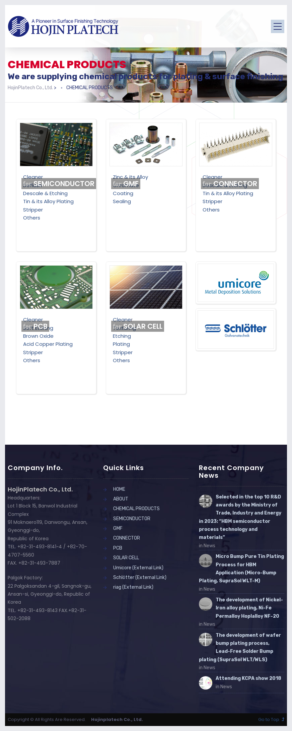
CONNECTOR (230, 183)
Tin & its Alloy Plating (48, 201)
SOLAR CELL (138, 326)
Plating (121, 343)
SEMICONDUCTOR (59, 183)
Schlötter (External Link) (139, 577)
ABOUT (120, 499)
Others (31, 217)
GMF (126, 183)
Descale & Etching (45, 193)
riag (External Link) (133, 587)
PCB (35, 326)
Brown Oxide (38, 335)
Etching (122, 335)
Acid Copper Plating (48, 343)
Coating (123, 193)
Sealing (122, 201)
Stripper (33, 209)
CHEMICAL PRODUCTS (136, 508)
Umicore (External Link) (138, 568)
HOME (119, 489)
